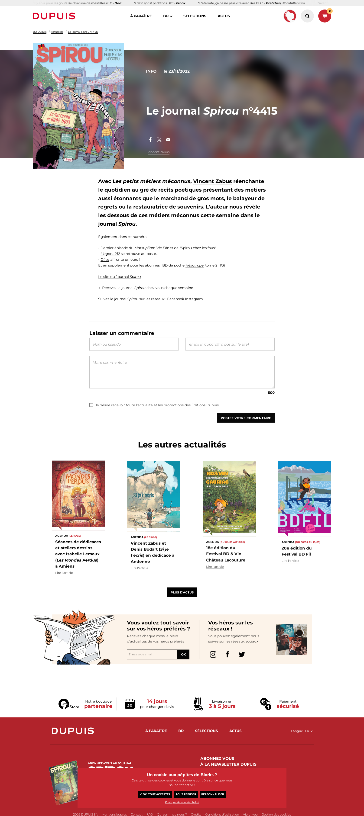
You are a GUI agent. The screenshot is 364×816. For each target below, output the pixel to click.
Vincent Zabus (158, 152)
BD (166, 16)
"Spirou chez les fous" (197, 248)
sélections (194, 16)
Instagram (194, 299)
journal (117, 224)
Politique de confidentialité (182, 802)
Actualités (57, 31)
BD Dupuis (39, 31)
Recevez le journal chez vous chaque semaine (147, 288)
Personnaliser (212, 794)
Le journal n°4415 (83, 31)
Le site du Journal (119, 276)
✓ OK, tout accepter (155, 794)
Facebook (175, 299)
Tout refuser (186, 794)
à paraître (141, 16)
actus (224, 16)
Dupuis (55, 16)
